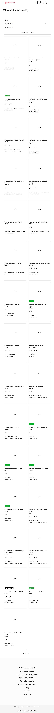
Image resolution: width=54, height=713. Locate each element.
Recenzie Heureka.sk (27, 678)
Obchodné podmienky (27, 668)
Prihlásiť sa (27, 694)
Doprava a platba (27, 671)
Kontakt (27, 691)
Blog (27, 688)
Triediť (6, 20)
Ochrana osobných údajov (27, 674)
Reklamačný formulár (27, 684)
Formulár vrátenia (27, 681)
